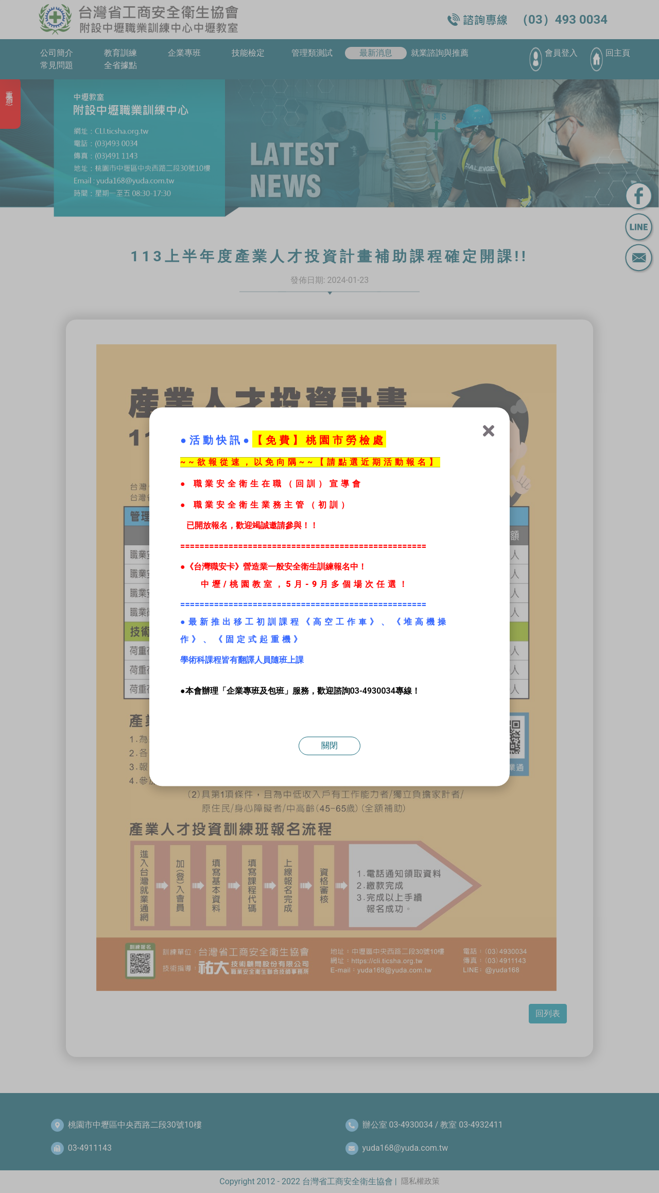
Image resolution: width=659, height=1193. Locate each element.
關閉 (329, 745)
